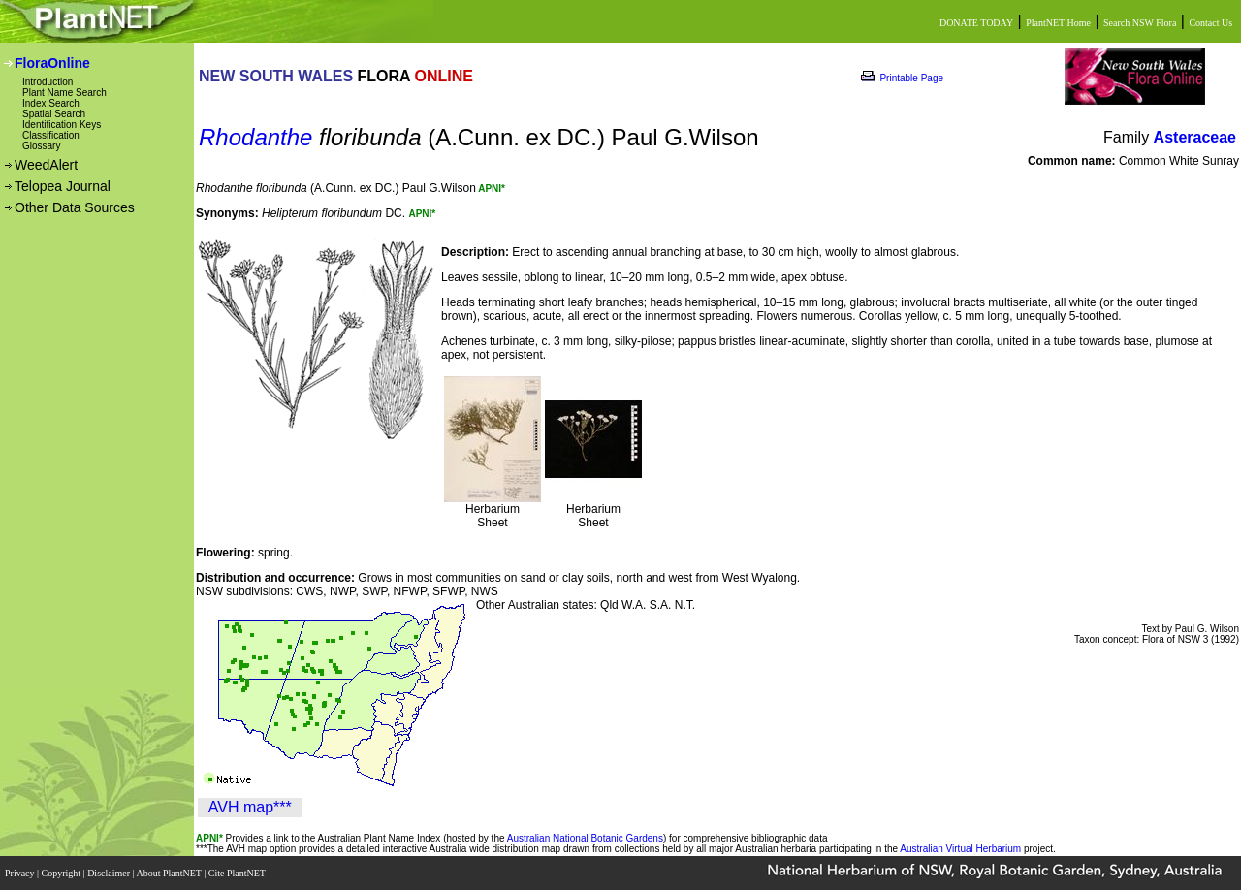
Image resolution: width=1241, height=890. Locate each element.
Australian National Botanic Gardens (585, 838)
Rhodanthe (255, 137)
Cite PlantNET (238, 873)
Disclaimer (109, 873)
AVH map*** (250, 807)
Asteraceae (1195, 137)
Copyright (62, 873)
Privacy (21, 873)
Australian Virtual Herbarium (960, 848)
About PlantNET (170, 873)
